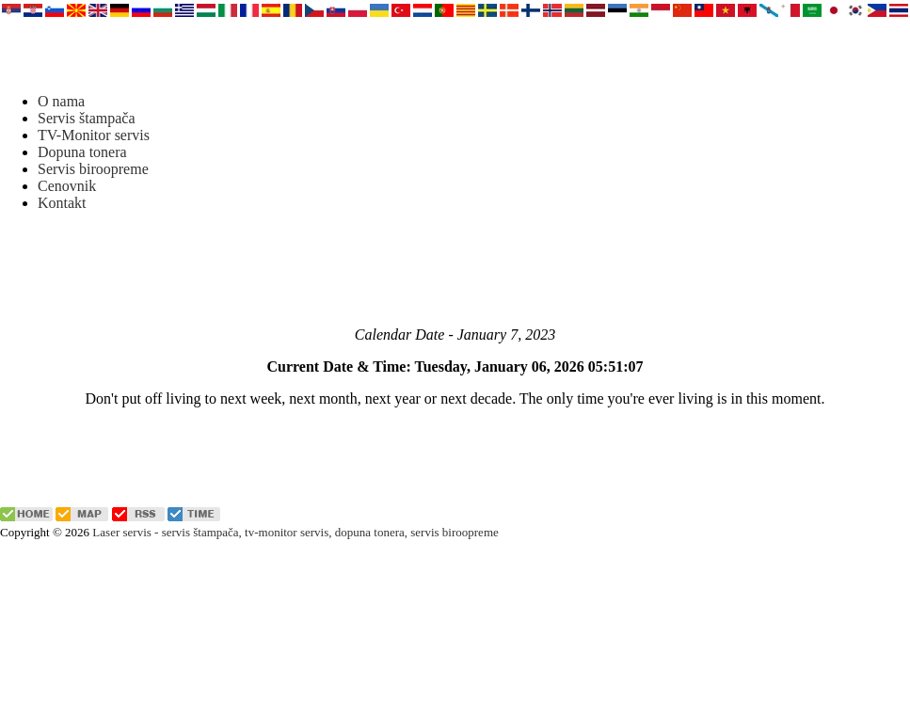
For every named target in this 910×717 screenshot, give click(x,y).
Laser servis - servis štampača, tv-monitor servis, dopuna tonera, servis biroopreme (295, 532)
